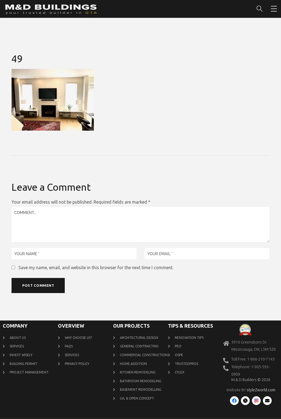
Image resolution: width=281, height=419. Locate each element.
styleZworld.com (261, 390)
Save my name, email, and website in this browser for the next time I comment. (95, 267)
